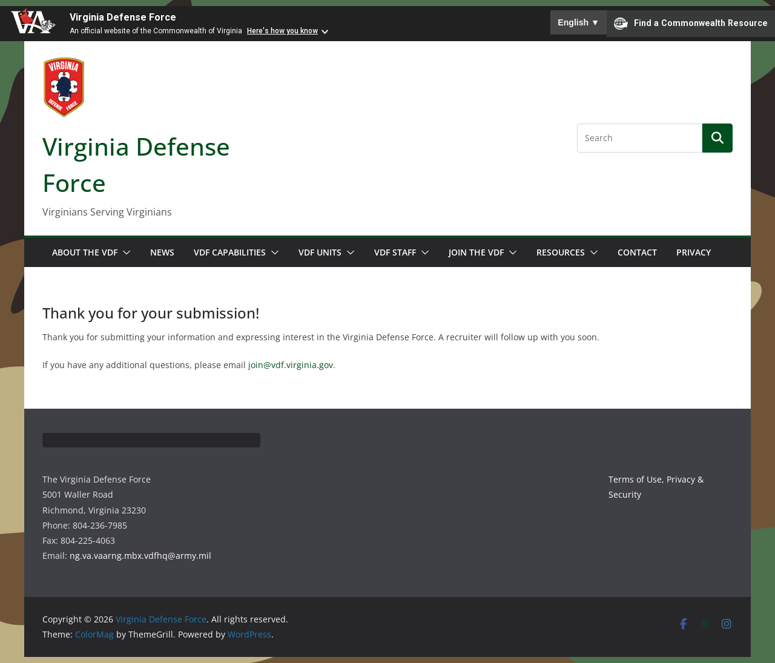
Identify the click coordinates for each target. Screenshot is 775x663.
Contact (637, 252)
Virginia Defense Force (123, 17)
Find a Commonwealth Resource (691, 24)
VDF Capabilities (230, 252)
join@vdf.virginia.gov (290, 365)
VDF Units (319, 252)
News (162, 252)
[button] (124, 252)
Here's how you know (282, 31)
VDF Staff (395, 252)
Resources (560, 252)
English (578, 22)
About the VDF (84, 252)
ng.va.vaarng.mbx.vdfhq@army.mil (140, 555)
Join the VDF (476, 252)
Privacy (693, 252)
